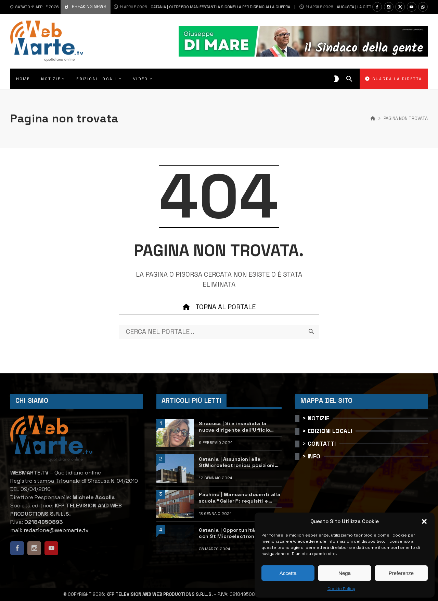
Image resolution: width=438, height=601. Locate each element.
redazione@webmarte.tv (56, 530)
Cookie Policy (341, 588)
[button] (424, 521)
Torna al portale (219, 307)
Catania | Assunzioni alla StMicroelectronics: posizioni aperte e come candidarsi (236, 462)
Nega (344, 573)
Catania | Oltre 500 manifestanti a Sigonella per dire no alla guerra (192, 7)
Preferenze (401, 573)
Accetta (288, 573)
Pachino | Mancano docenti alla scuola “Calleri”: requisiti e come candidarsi (239, 497)
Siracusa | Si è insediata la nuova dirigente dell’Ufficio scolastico (234, 426)
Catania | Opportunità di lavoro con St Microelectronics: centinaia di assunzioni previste (240, 533)
